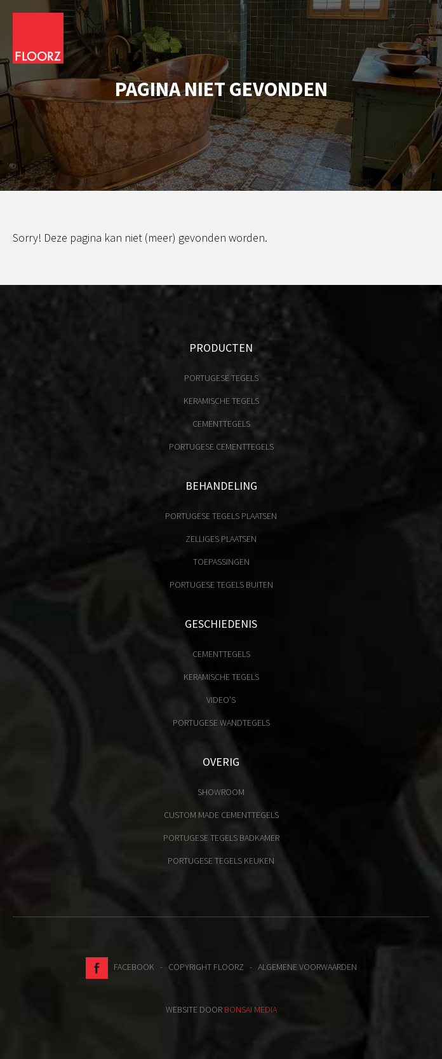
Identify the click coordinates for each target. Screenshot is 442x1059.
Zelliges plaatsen (221, 538)
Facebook (120, 966)
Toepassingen (221, 561)
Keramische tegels (221, 400)
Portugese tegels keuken (221, 860)
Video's (221, 699)
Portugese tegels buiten (221, 584)
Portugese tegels (221, 378)
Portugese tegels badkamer (221, 837)
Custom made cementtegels (221, 814)
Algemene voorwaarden (307, 966)
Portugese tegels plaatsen (221, 516)
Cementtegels (221, 423)
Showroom (221, 792)
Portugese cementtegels (221, 446)
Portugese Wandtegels (221, 722)
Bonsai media (250, 1009)
